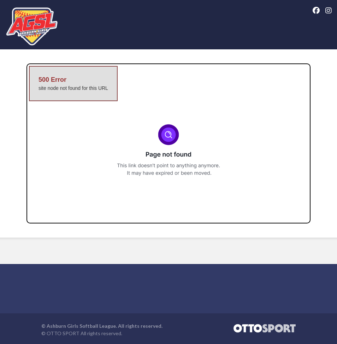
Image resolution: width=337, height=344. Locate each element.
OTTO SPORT (63, 333)
